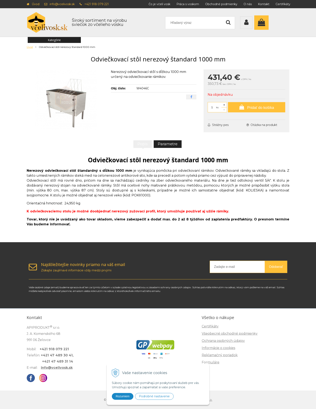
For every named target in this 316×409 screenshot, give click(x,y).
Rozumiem (122, 396)
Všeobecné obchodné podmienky (230, 333)
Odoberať (276, 266)
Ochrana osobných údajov (223, 341)
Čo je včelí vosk (159, 4)
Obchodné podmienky (221, 4)
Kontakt (263, 4)
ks (217, 107)
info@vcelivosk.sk (62, 4)
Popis (142, 144)
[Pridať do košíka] (256, 107)
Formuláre (210, 362)
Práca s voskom (187, 4)
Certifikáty (283, 4)
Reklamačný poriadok (220, 355)
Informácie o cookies (218, 348)
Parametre (167, 144)
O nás (248, 4)
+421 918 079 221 (96, 4)
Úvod (35, 4)
